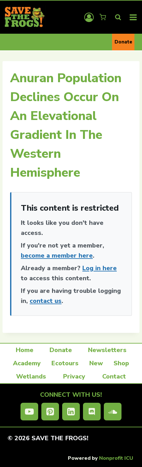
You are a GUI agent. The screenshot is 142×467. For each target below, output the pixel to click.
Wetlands (31, 376)
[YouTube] (29, 411)
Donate (123, 42)
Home (24, 350)
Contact (114, 376)
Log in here (99, 268)
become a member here (57, 255)
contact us (46, 301)
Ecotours (65, 363)
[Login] (89, 17)
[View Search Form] (118, 17)
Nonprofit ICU (116, 458)
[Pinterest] (50, 411)
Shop (121, 363)
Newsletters (107, 350)
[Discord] (92, 411)
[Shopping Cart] (103, 17)
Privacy (74, 376)
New (96, 363)
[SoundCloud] (112, 411)
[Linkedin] (71, 411)
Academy (27, 363)
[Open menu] (133, 17)
